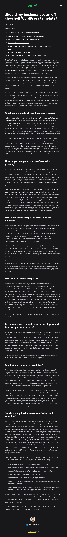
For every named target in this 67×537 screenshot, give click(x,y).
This (47, 286)
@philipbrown (34, 525)
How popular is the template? (18, 43)
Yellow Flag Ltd (32, 531)
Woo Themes (49, 70)
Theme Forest (10, 70)
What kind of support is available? (20, 52)
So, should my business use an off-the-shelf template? (27, 56)
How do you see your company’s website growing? (26, 36)
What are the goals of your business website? (24, 33)
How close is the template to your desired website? (26, 39)
